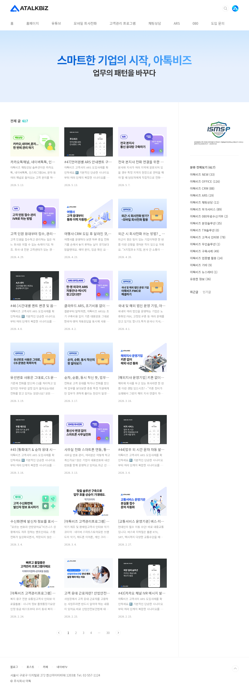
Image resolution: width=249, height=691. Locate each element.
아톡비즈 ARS (202, 195)
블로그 (14, 667)
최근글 (194, 292)
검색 (225, 8)
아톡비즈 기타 (201, 265)
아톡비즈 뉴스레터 (204, 272)
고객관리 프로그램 (122, 23)
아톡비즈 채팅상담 (204, 202)
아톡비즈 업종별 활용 (206, 258)
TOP (235, 668)
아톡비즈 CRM (202, 188)
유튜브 (56, 23)
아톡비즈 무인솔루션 (205, 244)
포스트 (30, 667)
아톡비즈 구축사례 (204, 251)
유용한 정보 (200, 279)
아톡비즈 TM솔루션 (204, 230)
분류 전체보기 (202, 167)
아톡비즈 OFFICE (205, 181)
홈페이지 (32, 23)
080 (195, 23)
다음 (118, 632)
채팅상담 (154, 23)
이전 (59, 632)
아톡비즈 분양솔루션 (206, 223)
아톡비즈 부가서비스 (206, 209)
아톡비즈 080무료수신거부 (209, 216)
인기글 (207, 292)
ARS (177, 23)
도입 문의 (217, 23)
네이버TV (62, 667)
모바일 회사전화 (85, 23)
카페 (45, 667)
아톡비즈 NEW (202, 174)
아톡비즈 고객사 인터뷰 (208, 237)
